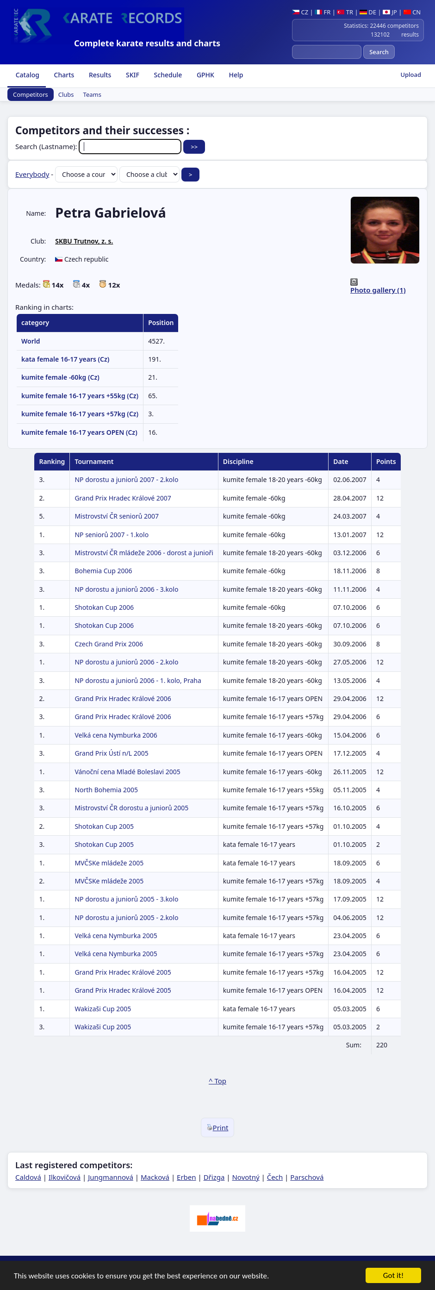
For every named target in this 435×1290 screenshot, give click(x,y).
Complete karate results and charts (147, 43)
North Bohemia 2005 (106, 789)
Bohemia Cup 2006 (103, 570)
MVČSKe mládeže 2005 (109, 862)
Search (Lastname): (99, 146)
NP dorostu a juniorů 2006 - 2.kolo (126, 662)
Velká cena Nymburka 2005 (116, 935)
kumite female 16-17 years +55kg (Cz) (79, 395)
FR (322, 12)
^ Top (217, 1080)
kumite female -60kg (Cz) (60, 377)
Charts (63, 74)
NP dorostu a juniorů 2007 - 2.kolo (126, 479)
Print (218, 1127)
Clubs (66, 94)
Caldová (28, 1177)
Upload (410, 74)
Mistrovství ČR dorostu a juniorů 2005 (131, 807)
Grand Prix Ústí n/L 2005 (111, 753)
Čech (275, 1177)
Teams (92, 94)
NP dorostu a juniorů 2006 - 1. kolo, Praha (138, 680)
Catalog (26, 74)
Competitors (30, 94)
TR (345, 12)
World (30, 341)
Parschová (306, 1177)
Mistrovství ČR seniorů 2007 (117, 516)
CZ (300, 12)
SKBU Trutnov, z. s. (84, 241)
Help (235, 74)
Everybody (32, 174)
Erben (186, 1177)
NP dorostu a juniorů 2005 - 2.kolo (126, 917)
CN (412, 12)
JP (390, 12)
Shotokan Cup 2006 (104, 607)
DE (368, 12)
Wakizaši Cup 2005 (103, 1008)
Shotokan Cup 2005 (104, 826)
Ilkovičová (65, 1177)
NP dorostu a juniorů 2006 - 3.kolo (126, 589)
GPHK (204, 74)
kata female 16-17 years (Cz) (65, 359)
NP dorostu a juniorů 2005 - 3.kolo (126, 899)
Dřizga (214, 1177)
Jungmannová (110, 1177)
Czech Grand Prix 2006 (109, 643)
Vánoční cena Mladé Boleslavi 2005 (127, 771)
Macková (155, 1177)
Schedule (167, 74)
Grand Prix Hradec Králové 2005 (123, 972)
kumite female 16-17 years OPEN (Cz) (79, 432)
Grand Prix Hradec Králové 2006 (123, 698)
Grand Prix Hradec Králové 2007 (123, 498)
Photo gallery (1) (378, 289)
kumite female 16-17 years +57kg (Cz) (79, 413)
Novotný (245, 1177)
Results (99, 74)
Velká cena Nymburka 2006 (116, 735)
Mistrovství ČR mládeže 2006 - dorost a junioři (144, 552)
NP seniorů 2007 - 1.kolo (112, 534)
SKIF (131, 74)
